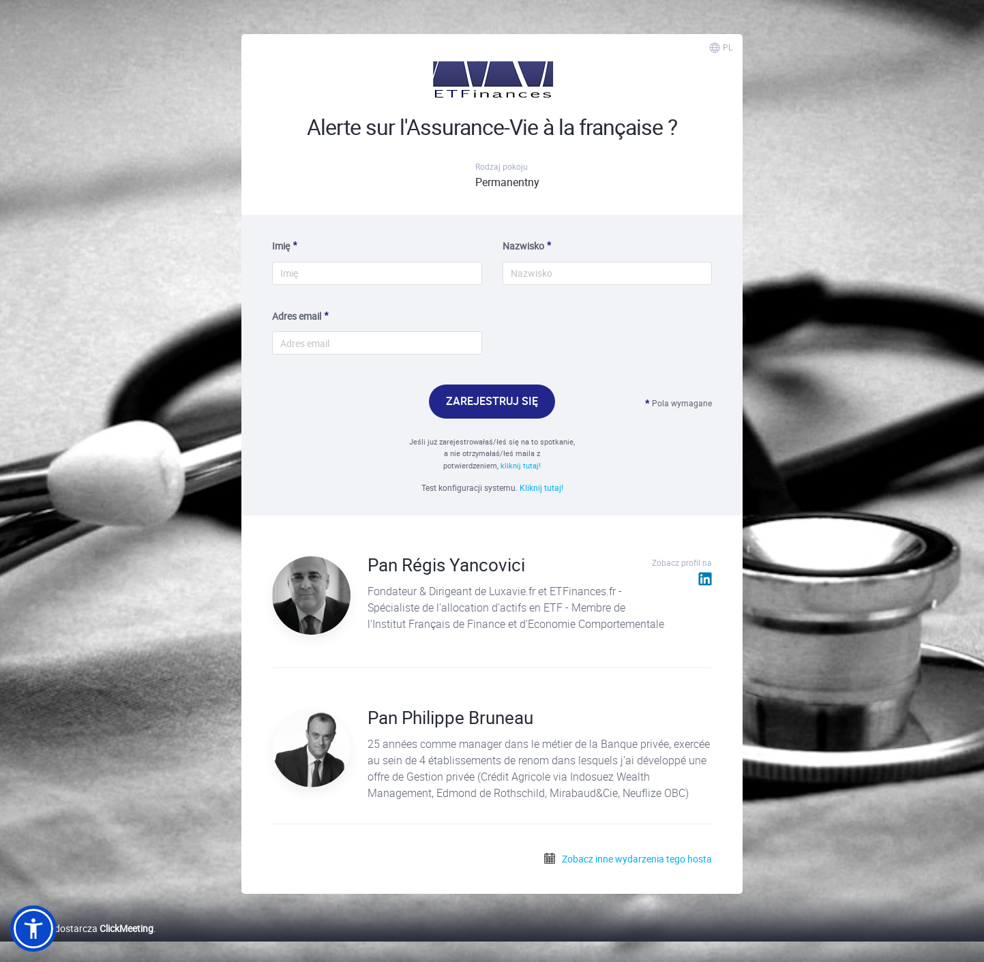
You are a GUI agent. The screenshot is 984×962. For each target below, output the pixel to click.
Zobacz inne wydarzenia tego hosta (627, 858)
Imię (281, 245)
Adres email (296, 316)
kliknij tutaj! (521, 465)
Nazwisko (523, 245)
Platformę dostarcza (81, 928)
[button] (33, 928)
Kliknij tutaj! (541, 487)
